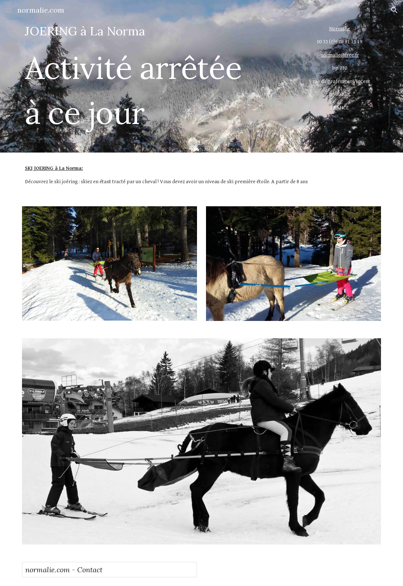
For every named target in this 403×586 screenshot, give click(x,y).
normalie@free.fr (339, 55)
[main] (155, 76)
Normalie (339, 29)
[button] (8, 10)
